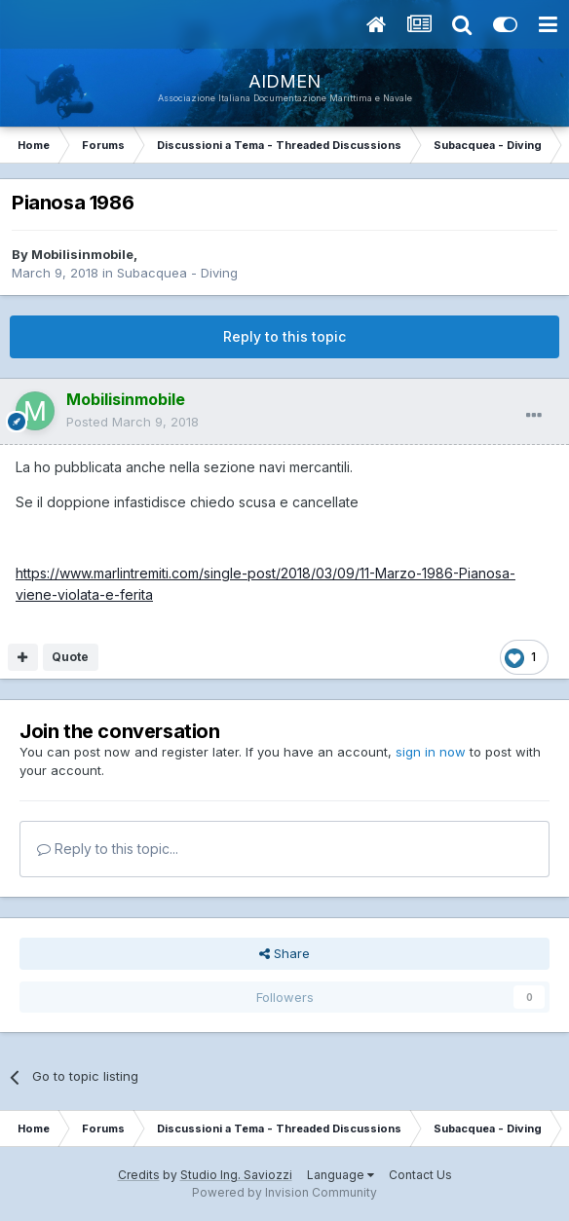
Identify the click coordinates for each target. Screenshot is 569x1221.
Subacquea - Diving (177, 272)
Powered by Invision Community (284, 1192)
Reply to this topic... (107, 848)
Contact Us (420, 1174)
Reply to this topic (284, 336)
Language (340, 1174)
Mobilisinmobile (82, 254)
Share (284, 953)
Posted (132, 421)
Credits (139, 1174)
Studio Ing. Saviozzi (236, 1174)
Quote (70, 656)
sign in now (431, 751)
